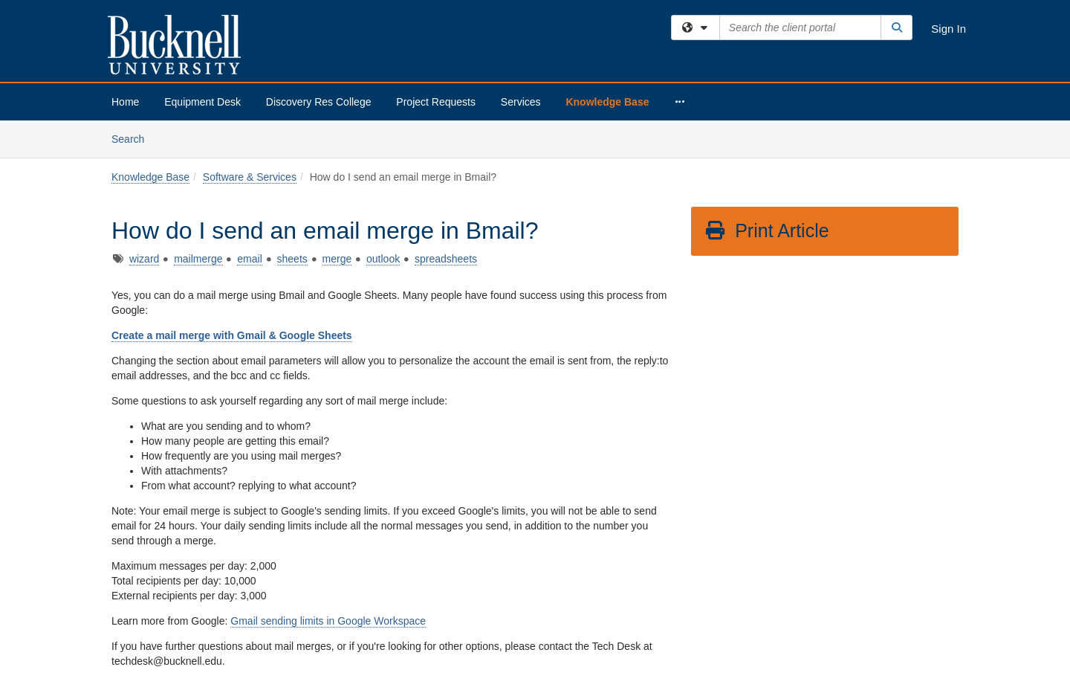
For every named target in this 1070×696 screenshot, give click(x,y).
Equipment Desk (202, 102)
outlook (383, 259)
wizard (144, 259)
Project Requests (436, 102)
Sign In (948, 28)
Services (521, 102)
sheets (292, 259)
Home (125, 102)
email (249, 259)
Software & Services (249, 177)
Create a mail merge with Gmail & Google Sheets (231, 335)
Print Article (766, 230)
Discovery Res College (319, 102)
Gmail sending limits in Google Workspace (328, 621)
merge (337, 259)
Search (133, 138)
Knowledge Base (607, 102)
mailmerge (198, 259)
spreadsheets (446, 259)
